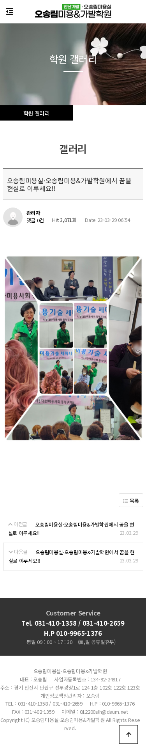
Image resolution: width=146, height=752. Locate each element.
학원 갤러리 (36, 113)
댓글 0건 (35, 220)
